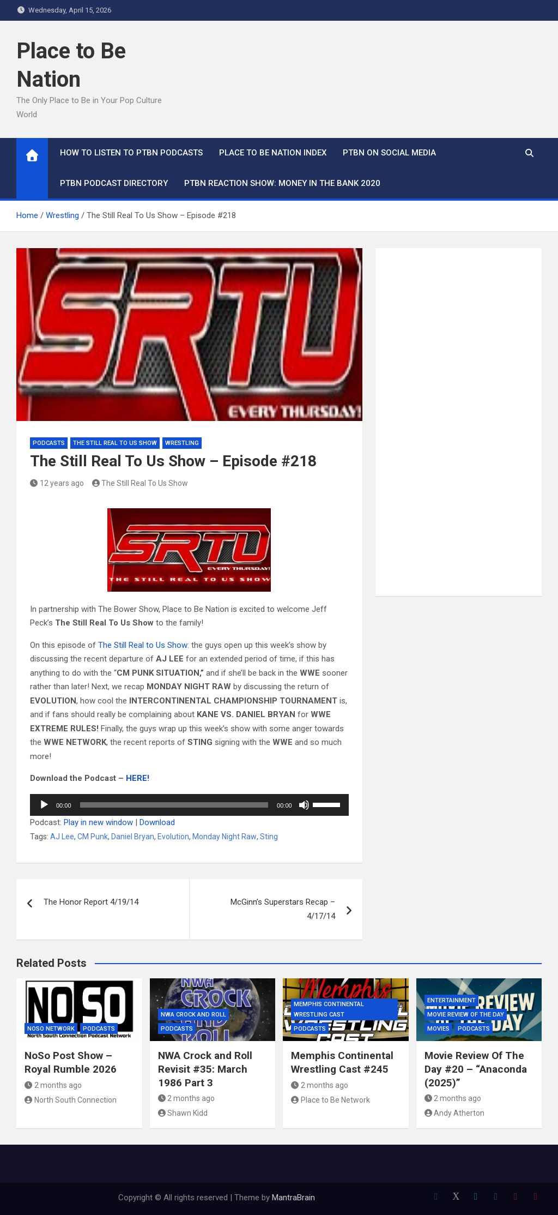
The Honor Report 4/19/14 (91, 902)
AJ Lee (62, 836)
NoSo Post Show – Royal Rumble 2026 (71, 1062)
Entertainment (451, 1000)
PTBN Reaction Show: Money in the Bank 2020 (282, 183)
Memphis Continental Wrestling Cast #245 (342, 1062)
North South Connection (71, 1100)
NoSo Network (51, 1028)
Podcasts (49, 443)
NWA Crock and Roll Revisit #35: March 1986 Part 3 (205, 1068)
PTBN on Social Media (389, 153)
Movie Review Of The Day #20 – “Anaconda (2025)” (475, 1068)
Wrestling (182, 443)
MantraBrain (293, 1197)
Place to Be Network (330, 1100)
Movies (438, 1028)
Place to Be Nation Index (272, 153)
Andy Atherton (454, 1113)
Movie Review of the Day (465, 1014)
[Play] (44, 804)
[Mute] (304, 804)
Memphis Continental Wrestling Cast (329, 1009)
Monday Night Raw (224, 836)
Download (157, 822)
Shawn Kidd (183, 1113)
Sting (269, 836)
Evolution (173, 836)
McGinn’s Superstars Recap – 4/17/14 (283, 909)
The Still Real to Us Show (142, 645)
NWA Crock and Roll (193, 1014)
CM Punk (92, 836)
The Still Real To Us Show (115, 443)
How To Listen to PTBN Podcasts (131, 153)
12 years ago (57, 483)
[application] (189, 805)
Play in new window (98, 822)
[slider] (174, 805)
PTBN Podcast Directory (114, 183)
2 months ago (53, 1085)
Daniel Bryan (132, 836)
